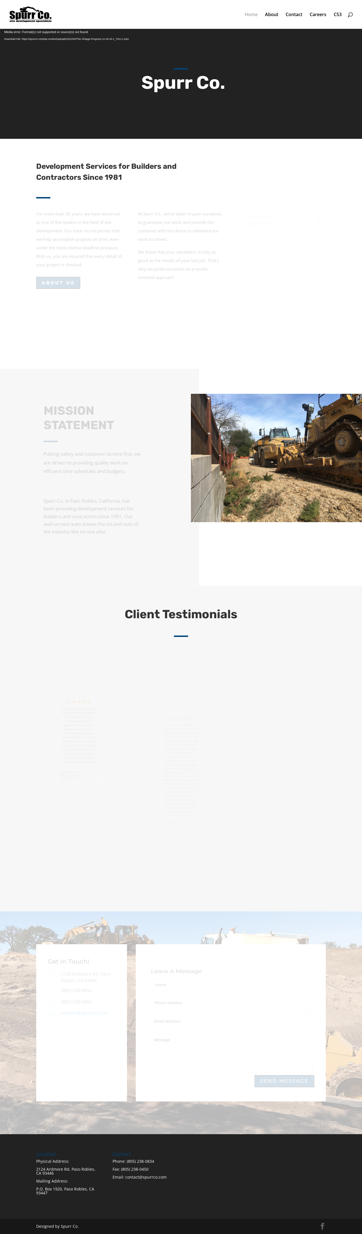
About (271, 15)
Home (251, 15)
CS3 (338, 15)
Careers (318, 15)
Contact (294, 15)
